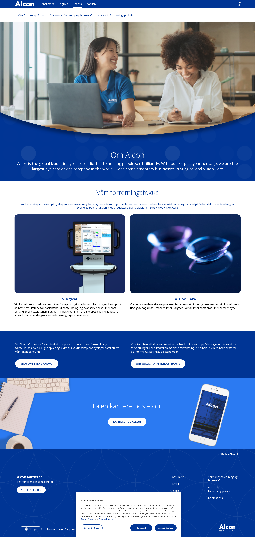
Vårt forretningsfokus (31, 15)
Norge (33, 529)
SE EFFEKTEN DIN (31, 490)
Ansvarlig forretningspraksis (115, 15)
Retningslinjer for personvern (65, 529)
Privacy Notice (106, 519)
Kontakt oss (215, 498)
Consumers (47, 4)
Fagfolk (63, 4)
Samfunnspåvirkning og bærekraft (71, 15)
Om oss (77, 4)
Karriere (92, 4)
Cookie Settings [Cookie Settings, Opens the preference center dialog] (91, 528)
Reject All (141, 528)
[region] (128, 514)
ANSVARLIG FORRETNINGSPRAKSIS (158, 363)
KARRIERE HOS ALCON (127, 422)
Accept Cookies (165, 528)
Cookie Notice (87, 519)
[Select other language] (240, 4)
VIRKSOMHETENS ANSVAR (36, 363)
